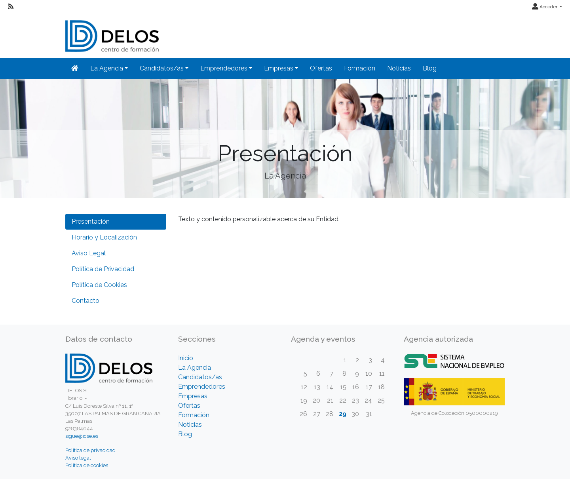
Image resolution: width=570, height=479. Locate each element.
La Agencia (194, 367)
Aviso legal (78, 458)
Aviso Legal (89, 253)
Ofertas (321, 68)
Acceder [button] (545, 7)
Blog (430, 68)
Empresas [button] (278, 68)
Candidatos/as (200, 377)
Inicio (185, 358)
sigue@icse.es (81, 436)
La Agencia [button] (106, 68)
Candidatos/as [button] (162, 68)
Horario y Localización (104, 237)
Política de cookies (86, 465)
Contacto (85, 300)
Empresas (192, 396)
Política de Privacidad (103, 269)
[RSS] (10, 7)
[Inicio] (74, 68)
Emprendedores (201, 386)
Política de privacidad (90, 450)
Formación (359, 68)
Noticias (399, 68)
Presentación (91, 221)
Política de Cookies (99, 285)
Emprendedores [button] (223, 68)
